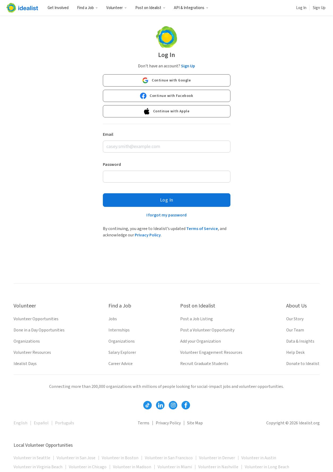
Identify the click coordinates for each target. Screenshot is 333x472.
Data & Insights (300, 341)
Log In (301, 8)
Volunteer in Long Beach (267, 467)
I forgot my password (166, 215)
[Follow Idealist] (147, 405)
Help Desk (295, 352)
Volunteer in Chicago (88, 467)
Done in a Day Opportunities (39, 330)
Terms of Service (202, 229)
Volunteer (116, 8)
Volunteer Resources (32, 352)
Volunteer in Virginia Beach (38, 467)
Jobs (112, 319)
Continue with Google (166, 80)
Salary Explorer (122, 352)
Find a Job (87, 8)
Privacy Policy (148, 235)
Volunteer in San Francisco (169, 458)
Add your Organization (200, 341)
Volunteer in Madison (132, 467)
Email (108, 134)
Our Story (295, 319)
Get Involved (58, 8)
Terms (143, 423)
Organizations (27, 341)
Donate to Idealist (302, 364)
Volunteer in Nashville (218, 467)
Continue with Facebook (166, 96)
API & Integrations (191, 8)
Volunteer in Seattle (32, 458)
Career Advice (120, 364)
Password (112, 164)
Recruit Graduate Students (204, 364)
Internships (119, 330)
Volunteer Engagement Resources (211, 352)
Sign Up (319, 8)
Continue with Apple (167, 111)
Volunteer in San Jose (76, 458)
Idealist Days (25, 364)
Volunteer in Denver (217, 458)
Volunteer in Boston (120, 458)
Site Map (195, 423)
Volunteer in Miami (175, 467)
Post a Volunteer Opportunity (207, 330)
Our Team (295, 330)
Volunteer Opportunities (36, 319)
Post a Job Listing (196, 319)
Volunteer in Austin (258, 458)
